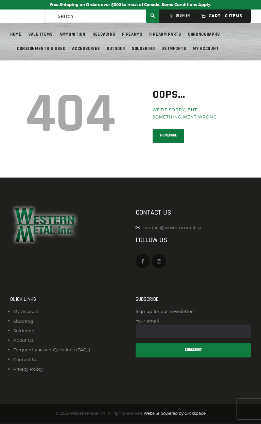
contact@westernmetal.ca (172, 227)
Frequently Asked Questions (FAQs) (51, 349)
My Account (26, 311)
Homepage (168, 135)
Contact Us (25, 359)
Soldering (23, 330)
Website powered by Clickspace (175, 413)
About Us (23, 340)
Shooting (23, 321)
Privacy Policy (28, 369)
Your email (193, 328)
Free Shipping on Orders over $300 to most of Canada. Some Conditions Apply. (130, 4)
